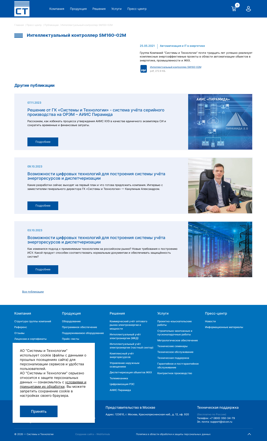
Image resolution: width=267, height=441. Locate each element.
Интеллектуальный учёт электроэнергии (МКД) (125, 336)
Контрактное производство (174, 373)
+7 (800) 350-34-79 (222, 418)
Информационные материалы (224, 327)
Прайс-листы (70, 338)
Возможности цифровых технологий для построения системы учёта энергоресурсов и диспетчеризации (96, 176)
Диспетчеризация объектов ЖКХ (131, 372)
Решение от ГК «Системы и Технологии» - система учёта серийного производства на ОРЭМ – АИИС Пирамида (95, 112)
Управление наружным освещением (124, 364)
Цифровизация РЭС (122, 384)
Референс (20, 327)
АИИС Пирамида (120, 390)
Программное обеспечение (79, 327)
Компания (56, 9)
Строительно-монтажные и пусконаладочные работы (174, 332)
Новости (210, 321)
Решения (99, 9)
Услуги (116, 9)
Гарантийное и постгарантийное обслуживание (178, 365)
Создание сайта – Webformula (92, 434)
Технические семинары (172, 346)
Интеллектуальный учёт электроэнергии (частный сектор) (131, 345)
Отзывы (19, 333)
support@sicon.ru (221, 421)
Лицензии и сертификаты (30, 338)
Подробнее (42, 141)
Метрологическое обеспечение (177, 340)
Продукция (78, 9)
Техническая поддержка (173, 358)
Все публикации (33, 291)
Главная (19, 24)
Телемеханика (119, 378)
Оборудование (71, 321)
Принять (38, 411)
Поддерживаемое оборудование (83, 333)
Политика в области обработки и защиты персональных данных (173, 434)
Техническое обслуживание (175, 352)
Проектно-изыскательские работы (174, 323)
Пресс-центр (137, 9)
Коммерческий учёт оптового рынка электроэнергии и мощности (128, 325)
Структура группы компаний (32, 321)
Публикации (51, 24)
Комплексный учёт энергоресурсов (122, 355)
